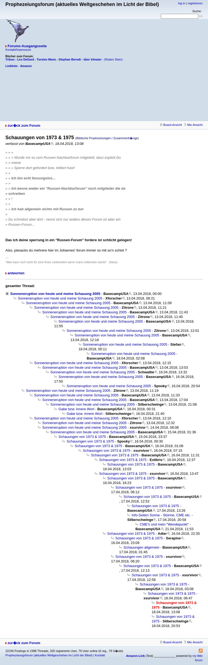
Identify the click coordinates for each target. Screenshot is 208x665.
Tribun (10, 59)
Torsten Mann (46, 59)
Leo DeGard (25, 59)
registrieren (195, 3)
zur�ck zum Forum (24, 125)
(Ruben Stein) (113, 59)
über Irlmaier (92, 59)
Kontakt (100, 655)
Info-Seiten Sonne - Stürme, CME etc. (161, 515)
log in (181, 3)
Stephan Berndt (70, 59)
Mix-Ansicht (193, 124)
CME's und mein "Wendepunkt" (164, 524)
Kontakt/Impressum (18, 49)
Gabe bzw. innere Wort (76, 409)
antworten (16, 273)
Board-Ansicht (171, 124)
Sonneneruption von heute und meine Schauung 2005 (55, 294)
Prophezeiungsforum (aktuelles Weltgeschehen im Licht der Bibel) (48, 655)
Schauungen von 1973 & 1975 (82, 437)
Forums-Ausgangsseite (27, 46)
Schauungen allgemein (141, 547)
